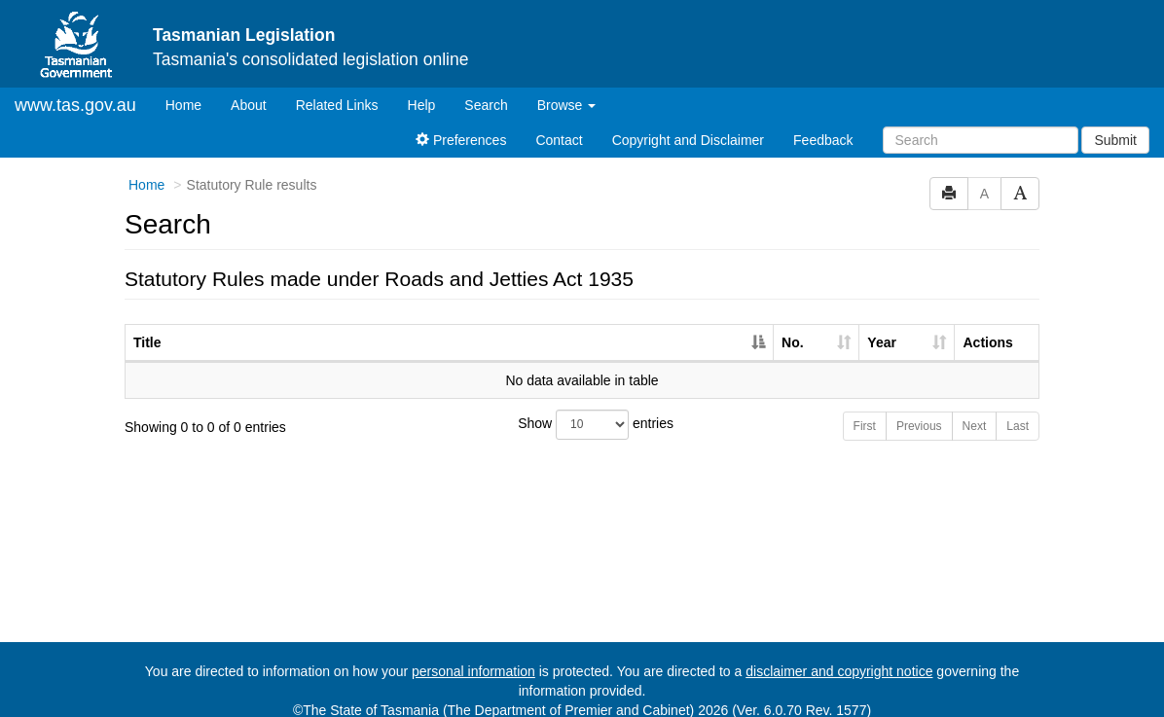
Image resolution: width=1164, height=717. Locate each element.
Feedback (823, 123)
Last (1017, 409)
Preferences (461, 123)
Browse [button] (567, 88)
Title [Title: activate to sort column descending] (147, 326)
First (865, 409)
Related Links (337, 88)
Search (485, 88)
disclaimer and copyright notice (839, 655)
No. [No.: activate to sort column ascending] (793, 326)
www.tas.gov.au (75, 88)
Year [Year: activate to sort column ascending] (881, 326)
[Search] (980, 123)
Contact (558, 123)
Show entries (582, 408)
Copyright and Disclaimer (688, 123)
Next (975, 409)
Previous (919, 409)
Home (190, 87)
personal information (473, 655)
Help (422, 88)
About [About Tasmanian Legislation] (249, 88)
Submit (1115, 123)
